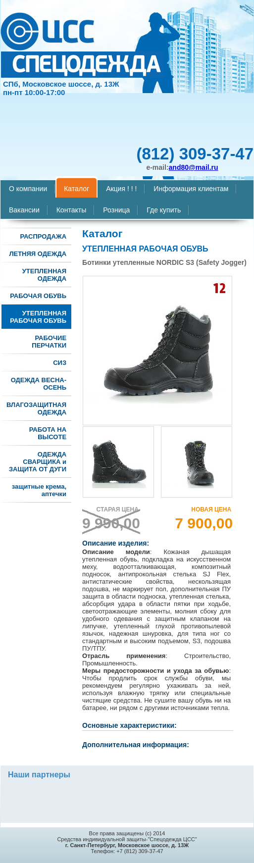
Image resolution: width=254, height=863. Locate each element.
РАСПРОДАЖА (43, 236)
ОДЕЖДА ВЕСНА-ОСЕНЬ (38, 383)
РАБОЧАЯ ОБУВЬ (38, 296)
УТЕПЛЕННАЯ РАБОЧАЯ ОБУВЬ (38, 316)
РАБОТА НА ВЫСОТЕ (47, 433)
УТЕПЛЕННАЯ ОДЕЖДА (44, 274)
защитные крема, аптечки (39, 490)
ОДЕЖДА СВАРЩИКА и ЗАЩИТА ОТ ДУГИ (37, 462)
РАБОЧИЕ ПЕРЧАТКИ (49, 341)
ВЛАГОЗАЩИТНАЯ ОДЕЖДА (36, 408)
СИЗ (59, 362)
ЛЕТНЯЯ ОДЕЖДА (37, 253)
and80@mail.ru (193, 167)
